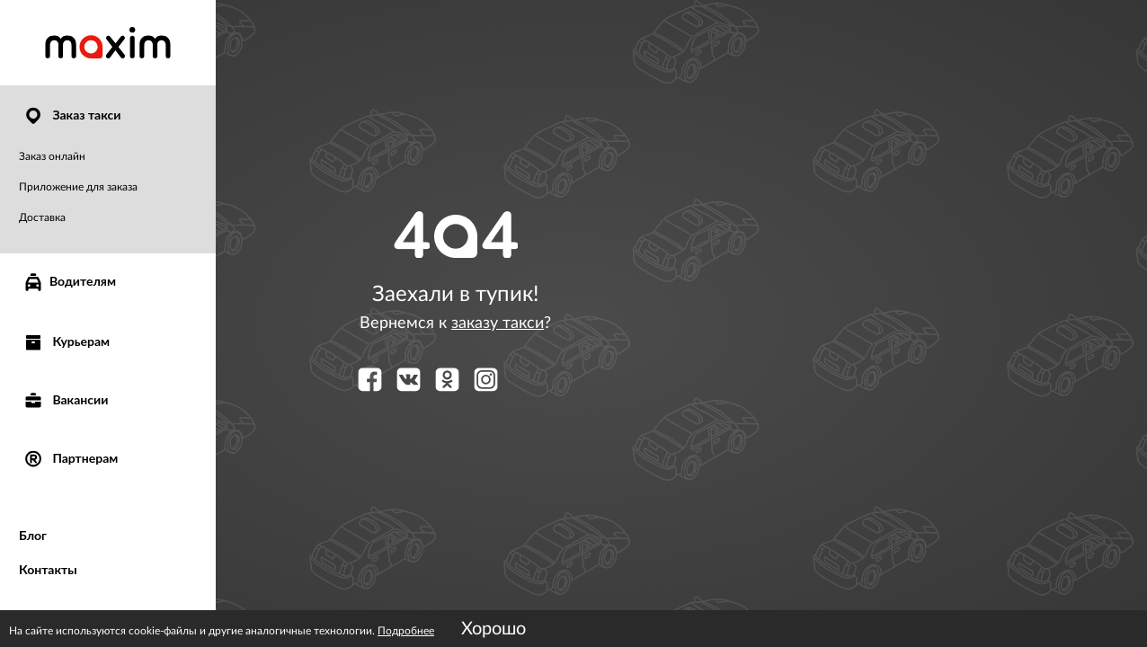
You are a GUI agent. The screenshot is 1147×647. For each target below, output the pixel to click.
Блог (33, 535)
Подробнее (406, 630)
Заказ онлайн (52, 156)
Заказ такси (71, 114)
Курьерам (66, 341)
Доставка (42, 217)
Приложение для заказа (78, 187)
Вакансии (65, 399)
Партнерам (70, 458)
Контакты (48, 569)
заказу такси (497, 323)
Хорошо (493, 629)
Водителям (69, 282)
